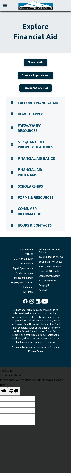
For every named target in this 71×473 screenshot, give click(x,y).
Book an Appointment (36, 75)
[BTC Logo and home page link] (35, 5)
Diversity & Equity (23, 259)
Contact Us (45, 290)
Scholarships (30, 186)
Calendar (28, 287)
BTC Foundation (47, 280)
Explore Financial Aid (38, 103)
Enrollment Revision (35, 88)
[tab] (35, 102)
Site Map (28, 292)
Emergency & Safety (49, 276)
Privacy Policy (35, 351)
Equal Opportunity (23, 268)
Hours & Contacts (35, 225)
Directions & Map (23, 278)
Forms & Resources (35, 197)
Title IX (29, 254)
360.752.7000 (54, 266)
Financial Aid (35, 62)
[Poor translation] (14, 391)
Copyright (44, 285)
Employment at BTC (22, 282)
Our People (26, 249)
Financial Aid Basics (36, 158)
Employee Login (24, 273)
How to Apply (30, 114)
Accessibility (26, 263)
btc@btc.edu (52, 271)
